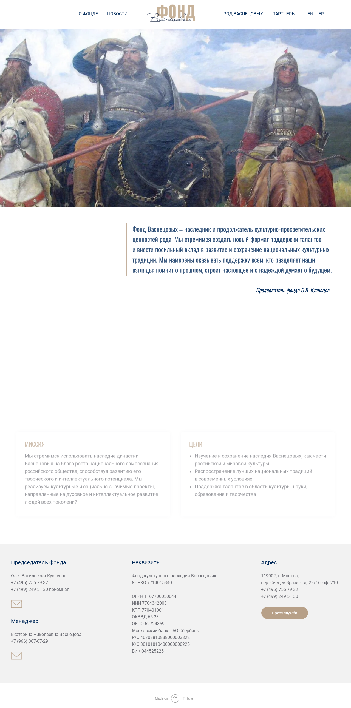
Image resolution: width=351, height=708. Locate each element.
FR (321, 13)
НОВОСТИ (117, 13)
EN (310, 13)
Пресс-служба (284, 613)
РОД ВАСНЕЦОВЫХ (243, 13)
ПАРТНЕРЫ (284, 13)
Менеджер (24, 621)
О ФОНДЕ (88, 13)
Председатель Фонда (38, 562)
